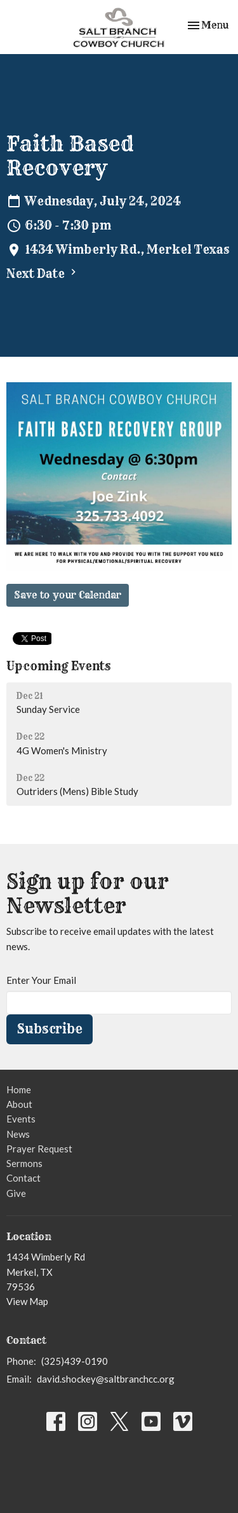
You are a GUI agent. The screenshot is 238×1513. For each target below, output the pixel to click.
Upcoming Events (58, 666)
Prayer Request (39, 1148)
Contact (23, 1178)
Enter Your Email (41, 980)
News (18, 1134)
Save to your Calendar (67, 595)
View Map (27, 1301)
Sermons (24, 1163)
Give (16, 1193)
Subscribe (50, 1029)
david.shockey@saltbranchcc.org (106, 1379)
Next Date (42, 273)
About (19, 1104)
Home (18, 1089)
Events (21, 1118)
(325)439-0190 (74, 1361)
